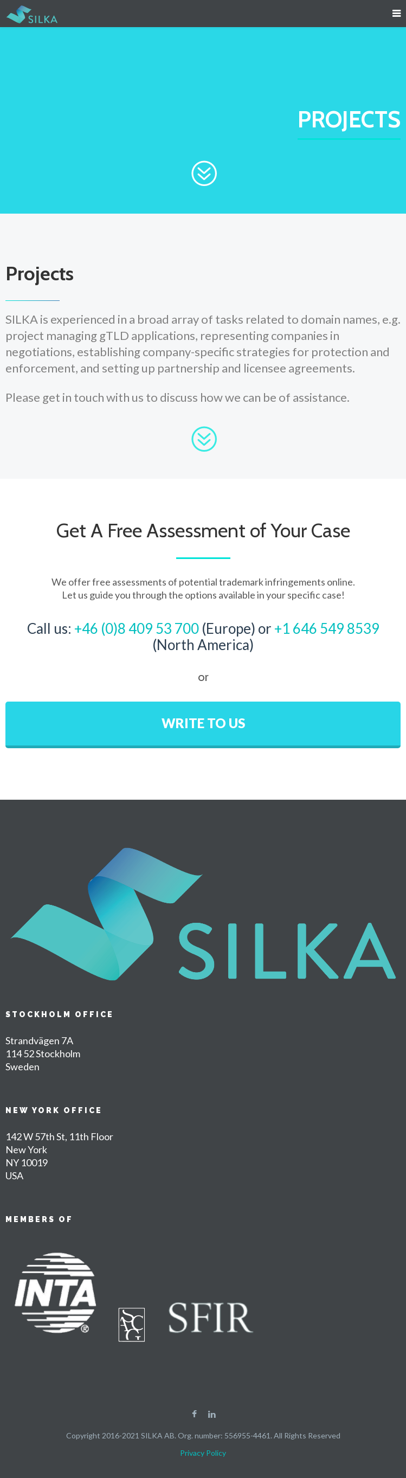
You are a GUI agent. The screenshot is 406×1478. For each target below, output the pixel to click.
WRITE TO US (203, 723)
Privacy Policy (203, 1452)
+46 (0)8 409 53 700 (136, 628)
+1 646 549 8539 (326, 628)
